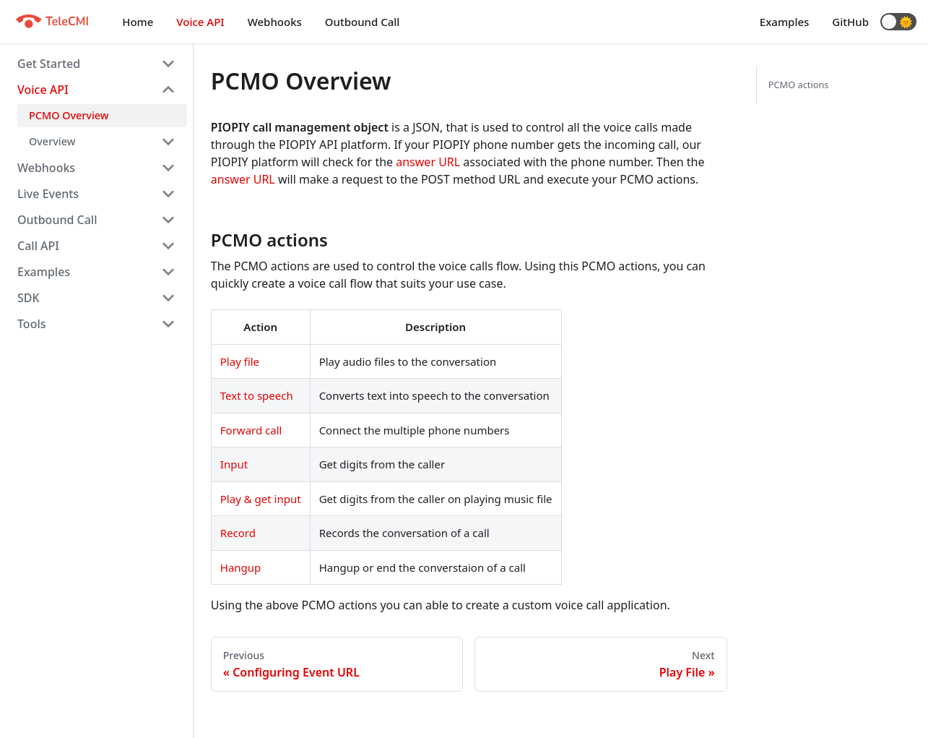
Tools (31, 324)
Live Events (48, 194)
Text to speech (256, 395)
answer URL (428, 162)
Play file (239, 361)
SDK (28, 298)
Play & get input (260, 499)
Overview (52, 141)
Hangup (240, 567)
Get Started (48, 64)
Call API (38, 246)
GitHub (850, 21)
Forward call (251, 430)
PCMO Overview (68, 115)
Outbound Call (362, 21)
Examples (785, 21)
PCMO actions (798, 84)
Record (238, 532)
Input (234, 464)
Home (137, 21)
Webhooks (275, 21)
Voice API (200, 21)
